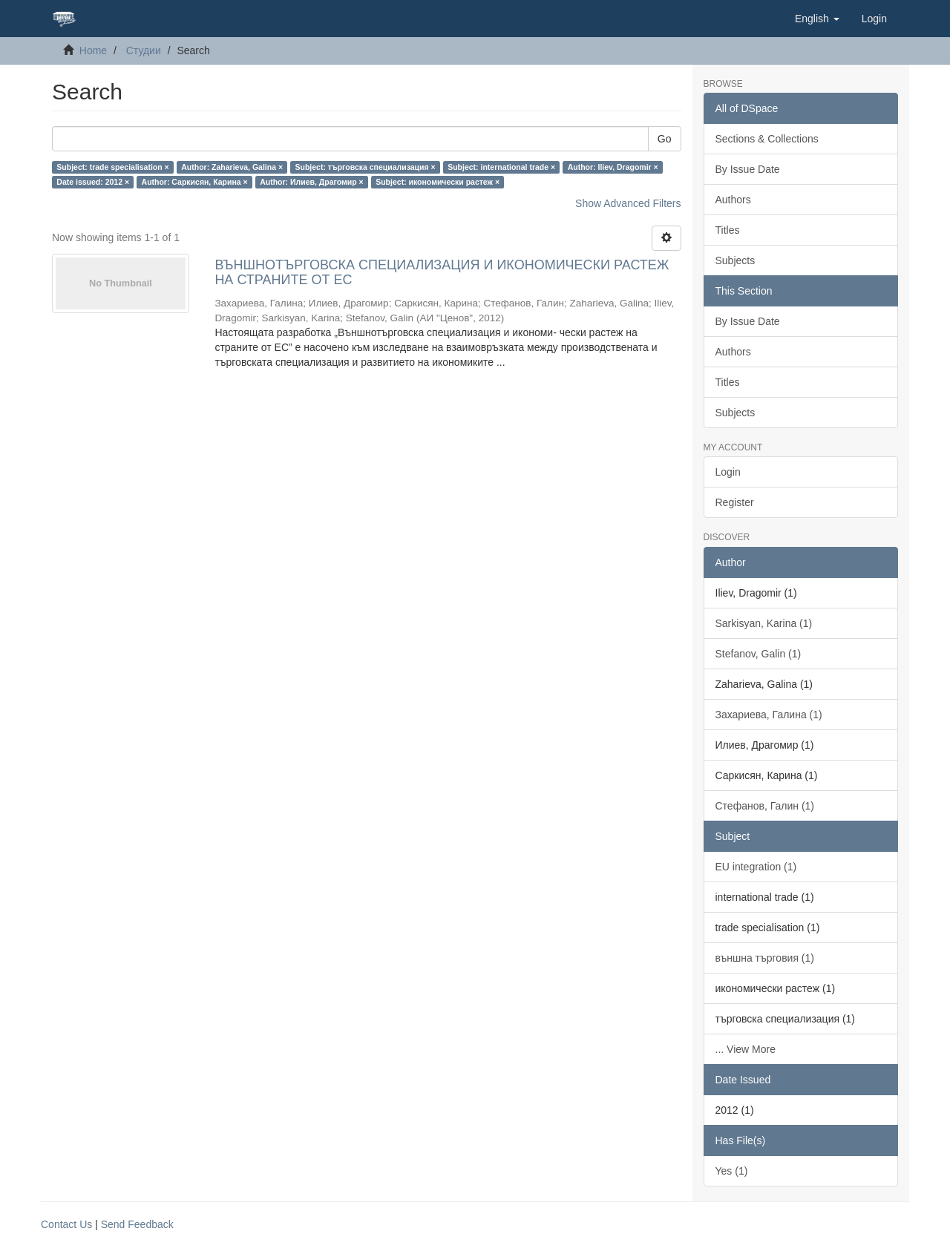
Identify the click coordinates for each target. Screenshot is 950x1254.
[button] (817, 18)
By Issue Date (747, 169)
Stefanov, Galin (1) (758, 654)
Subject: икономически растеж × (437, 181)
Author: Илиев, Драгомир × (312, 181)
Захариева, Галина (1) (768, 714)
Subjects (735, 260)
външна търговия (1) (764, 958)
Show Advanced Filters (628, 203)
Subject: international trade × (501, 167)
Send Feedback (137, 1224)
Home (93, 50)
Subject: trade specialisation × (112, 167)
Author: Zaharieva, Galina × (232, 167)
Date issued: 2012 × (92, 181)
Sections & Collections (767, 139)
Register (734, 502)
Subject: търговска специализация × (365, 167)
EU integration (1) (756, 867)
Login (728, 472)
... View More (745, 1049)
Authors (733, 200)
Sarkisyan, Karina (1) (764, 623)
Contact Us (66, 1224)
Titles (727, 230)
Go (665, 139)
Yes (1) (731, 1171)
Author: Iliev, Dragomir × (613, 167)
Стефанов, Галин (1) (765, 806)
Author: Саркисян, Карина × (195, 181)
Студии (143, 50)
